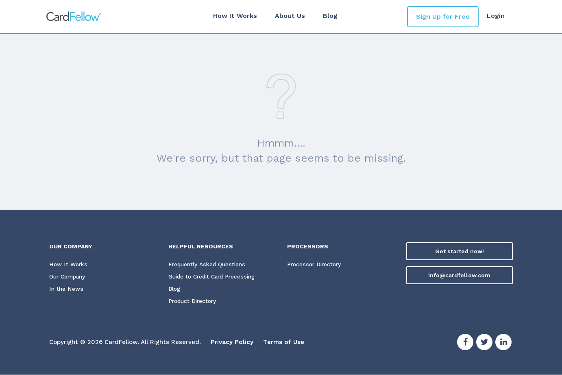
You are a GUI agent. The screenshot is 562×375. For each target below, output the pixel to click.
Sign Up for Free (443, 16)
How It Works (235, 16)
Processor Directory (315, 264)
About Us (289, 16)
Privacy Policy (232, 342)
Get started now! (459, 251)
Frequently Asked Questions (207, 264)
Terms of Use (283, 342)
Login (496, 16)
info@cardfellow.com (459, 275)
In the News (66, 289)
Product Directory (193, 301)
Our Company (68, 277)
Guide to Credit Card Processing (214, 277)
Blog (329, 16)
